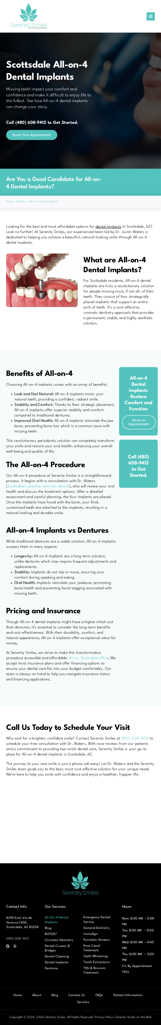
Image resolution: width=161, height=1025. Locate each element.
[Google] (7, 946)
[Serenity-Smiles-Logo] (29, 4)
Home (9, 201)
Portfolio (21, 201)
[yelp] (15, 946)
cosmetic (91, 313)
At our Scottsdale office (88, 658)
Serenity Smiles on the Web (133, 1017)
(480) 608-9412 (135, 738)
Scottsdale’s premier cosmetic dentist (38, 486)
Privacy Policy (104, 1017)
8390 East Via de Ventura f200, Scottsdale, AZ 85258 (22, 922)
